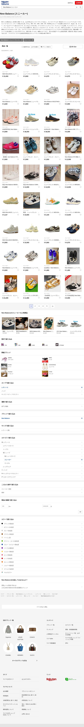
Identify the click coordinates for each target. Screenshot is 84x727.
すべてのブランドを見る (19, 660)
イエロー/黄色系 (42, 551)
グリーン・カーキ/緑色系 (42, 541)
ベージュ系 (42, 537)
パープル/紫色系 (42, 548)
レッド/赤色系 (42, 558)
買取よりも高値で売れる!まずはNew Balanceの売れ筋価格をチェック (42, 586)
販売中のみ (26, 47)
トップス (42, 449)
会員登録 (78, 3)
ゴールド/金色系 (42, 569)
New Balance (42, 418)
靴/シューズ (42, 452)
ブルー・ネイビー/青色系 (42, 544)
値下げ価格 (42, 406)
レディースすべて (42, 446)
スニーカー (28, 40)
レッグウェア (42, 466)
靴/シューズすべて (43, 456)
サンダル (43, 463)
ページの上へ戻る (42, 607)
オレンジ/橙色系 (42, 562)
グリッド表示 (46, 47)
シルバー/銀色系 (42, 565)
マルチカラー (42, 572)
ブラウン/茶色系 (42, 534)
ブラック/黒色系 (42, 523)
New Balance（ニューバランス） (12, 40)
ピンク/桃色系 (42, 555)
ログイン (70, 3)
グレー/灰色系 (42, 530)
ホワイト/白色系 (42, 527)
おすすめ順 (35, 47)
